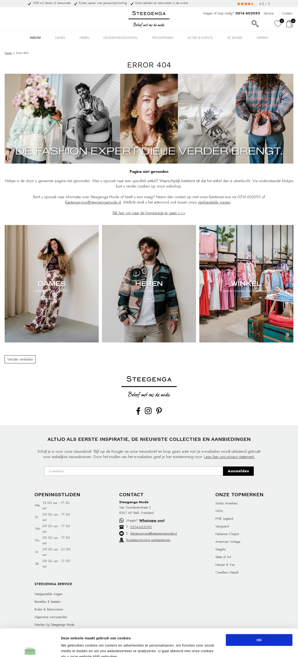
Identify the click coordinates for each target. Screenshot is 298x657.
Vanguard (222, 526)
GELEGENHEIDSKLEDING (120, 37)
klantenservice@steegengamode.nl (93, 202)
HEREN (84, 37)
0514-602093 (141, 527)
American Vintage (227, 541)
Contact (287, 13)
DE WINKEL (235, 37)
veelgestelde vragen (214, 202)
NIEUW (35, 37)
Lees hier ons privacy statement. (229, 456)
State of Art (223, 557)
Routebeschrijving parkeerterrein (148, 540)
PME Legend (224, 518)
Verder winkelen (20, 359)
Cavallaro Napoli (227, 572)
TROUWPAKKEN (162, 37)
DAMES (60, 37)
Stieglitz (220, 549)
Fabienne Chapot (227, 533)
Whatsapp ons (151, 520)
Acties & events (200, 37)
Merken (262, 37)
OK (259, 612)
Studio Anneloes (226, 503)
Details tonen (251, 648)
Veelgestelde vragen (48, 594)
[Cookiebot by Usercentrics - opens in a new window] (30, 647)
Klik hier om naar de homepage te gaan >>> (149, 213)
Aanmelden (238, 471)
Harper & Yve (224, 564)
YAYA (219, 510)
